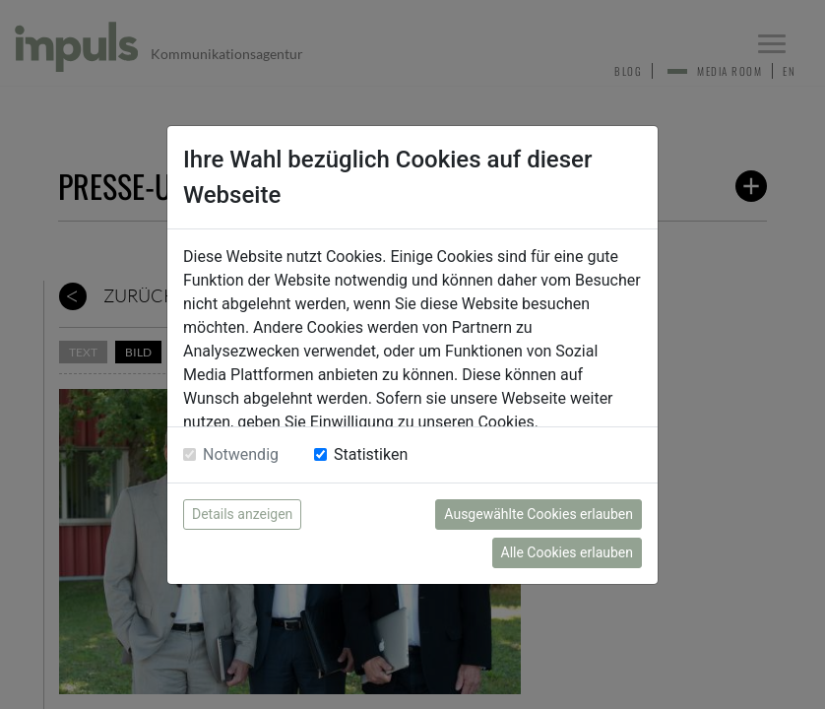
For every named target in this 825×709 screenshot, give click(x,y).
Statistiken (371, 454)
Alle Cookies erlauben (567, 552)
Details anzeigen (242, 514)
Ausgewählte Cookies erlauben (538, 514)
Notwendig (241, 454)
